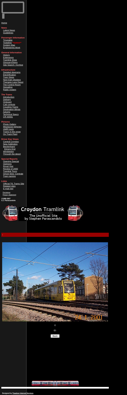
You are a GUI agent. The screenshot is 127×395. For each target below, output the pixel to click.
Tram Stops (8, 77)
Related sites (9, 186)
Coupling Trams (10, 107)
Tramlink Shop (10, 60)
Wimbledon (8, 151)
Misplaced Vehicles (12, 127)
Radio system (9, 89)
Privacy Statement (9, 195)
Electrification (9, 75)
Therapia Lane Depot (13, 82)
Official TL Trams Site (13, 183)
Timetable (8, 40)
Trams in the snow (12, 131)
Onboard (7, 102)
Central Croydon (11, 141)
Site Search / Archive (13, 65)
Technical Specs (11, 114)
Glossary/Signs (10, 62)
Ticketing (7, 42)
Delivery (7, 99)
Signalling (7, 87)
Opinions (7, 164)
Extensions (8, 57)
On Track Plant (10, 134)
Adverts (6, 112)
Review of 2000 (10, 169)
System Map (9, 45)
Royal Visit (8, 166)
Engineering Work (11, 47)
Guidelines (8, 33)
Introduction (8, 97)
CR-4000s (8, 117)
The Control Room (12, 84)
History (6, 55)
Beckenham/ (9, 146)
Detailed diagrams (12, 72)
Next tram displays (12, 80)
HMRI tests (8, 129)
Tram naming (9, 176)
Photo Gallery (9, 124)
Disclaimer (6, 192)
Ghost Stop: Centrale (13, 174)
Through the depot (12, 154)
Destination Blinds (11, 109)
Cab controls (9, 104)
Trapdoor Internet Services (22, 393)
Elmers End (9, 149)
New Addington (10, 144)
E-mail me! (8, 188)
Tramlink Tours (10, 171)
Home (4, 23)
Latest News (9, 30)
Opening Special (11, 161)
